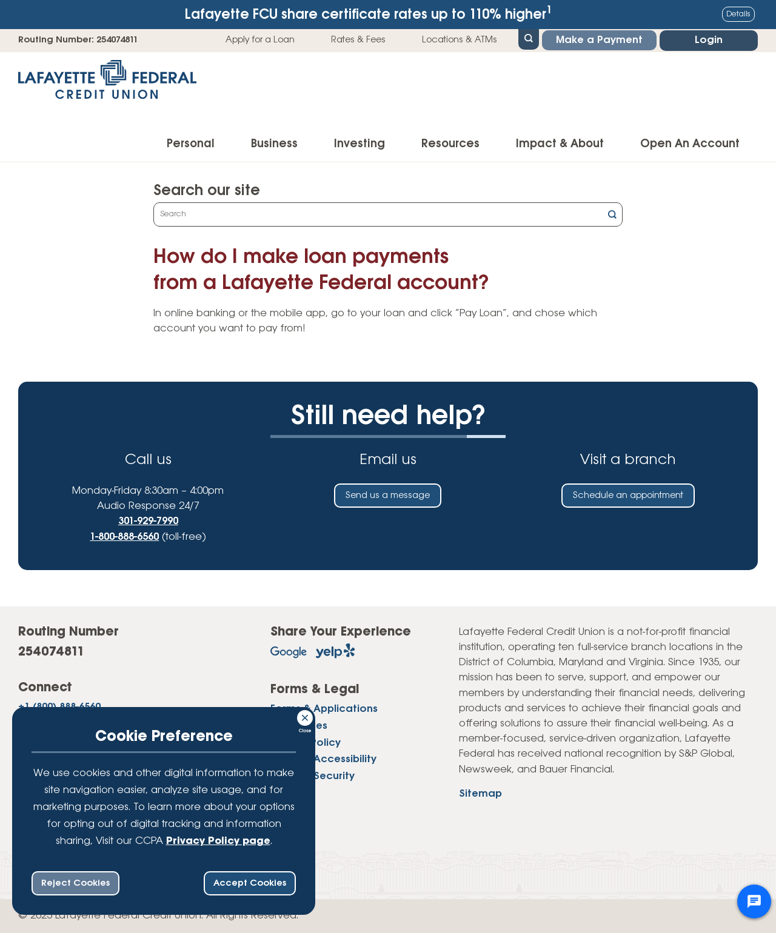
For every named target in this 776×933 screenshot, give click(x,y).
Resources (450, 144)
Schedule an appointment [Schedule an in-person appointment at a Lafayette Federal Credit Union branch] (628, 495)
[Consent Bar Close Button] (305, 716)
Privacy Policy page (218, 841)
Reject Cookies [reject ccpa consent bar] (75, 883)
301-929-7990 (148, 521)
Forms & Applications (324, 709)
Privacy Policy (305, 743)
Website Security (312, 776)
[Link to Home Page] (107, 83)
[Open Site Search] (528, 38)
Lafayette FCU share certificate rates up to (368, 13)
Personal (191, 144)
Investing (359, 144)
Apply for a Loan (260, 40)
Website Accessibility (323, 759)
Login (709, 40)
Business (274, 144)
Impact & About (560, 144)
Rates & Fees (358, 40)
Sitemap (480, 794)
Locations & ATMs (459, 40)
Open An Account (690, 144)
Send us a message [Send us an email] (388, 495)
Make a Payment (599, 40)
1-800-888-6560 (124, 537)
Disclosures (298, 726)
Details (738, 14)
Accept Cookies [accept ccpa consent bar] (249, 883)
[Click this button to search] (612, 216)
